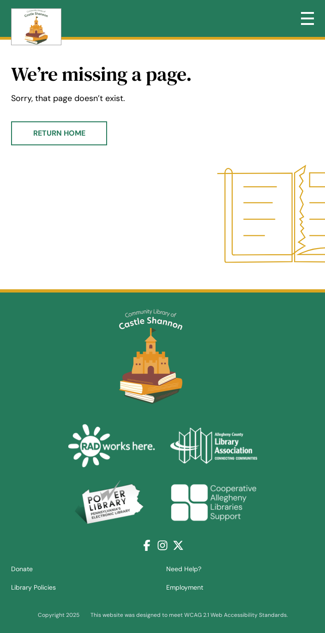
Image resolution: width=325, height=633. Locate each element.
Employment (184, 587)
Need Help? (183, 569)
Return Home (59, 133)
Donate (22, 569)
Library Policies (33, 587)
